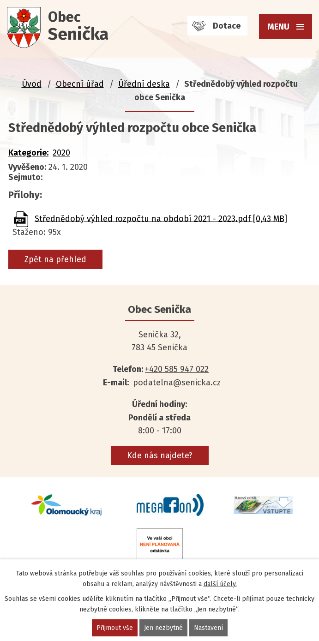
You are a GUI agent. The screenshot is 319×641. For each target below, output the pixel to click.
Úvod (32, 84)
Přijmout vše (114, 628)
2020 (61, 153)
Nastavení (208, 628)
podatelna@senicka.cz (177, 382)
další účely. (220, 584)
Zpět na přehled (55, 259)
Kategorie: (28, 153)
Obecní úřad (80, 84)
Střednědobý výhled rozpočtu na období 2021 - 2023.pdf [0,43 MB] (161, 218)
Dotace (227, 26)
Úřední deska (144, 84)
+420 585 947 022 (177, 369)
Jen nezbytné (163, 628)
